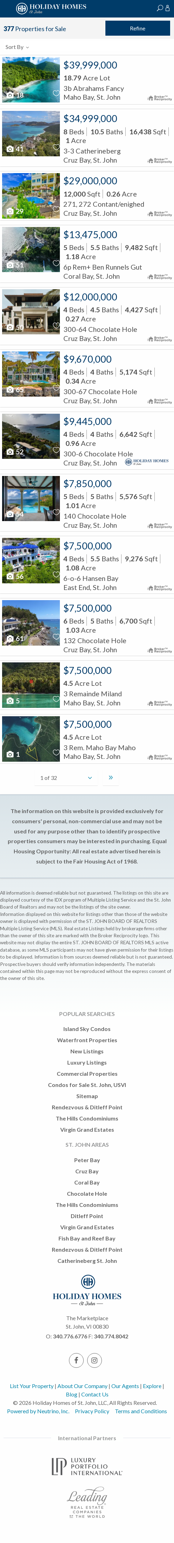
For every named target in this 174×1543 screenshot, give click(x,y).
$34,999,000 (90, 118)
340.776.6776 (70, 1336)
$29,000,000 (90, 180)
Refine (137, 28)
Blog (71, 1394)
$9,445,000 (87, 421)
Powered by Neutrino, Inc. (38, 1411)
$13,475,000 (90, 234)
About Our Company (82, 1385)
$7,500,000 (87, 546)
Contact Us (95, 1394)
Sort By (18, 46)
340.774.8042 (111, 1336)
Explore (152, 1385)
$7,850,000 (87, 483)
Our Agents (125, 1385)
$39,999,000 (90, 65)
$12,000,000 (90, 297)
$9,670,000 (87, 359)
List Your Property (32, 1385)
